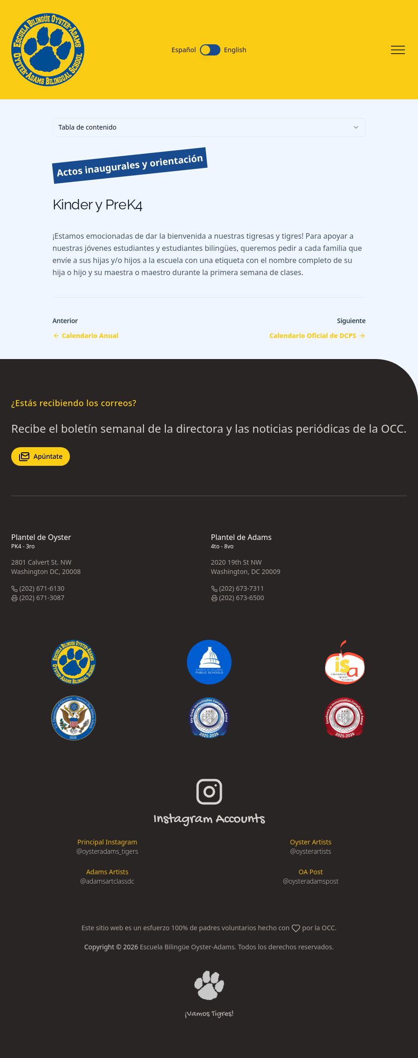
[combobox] (209, 127)
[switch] (210, 49)
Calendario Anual (90, 335)
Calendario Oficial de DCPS (312, 335)
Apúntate (40, 456)
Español (183, 50)
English (235, 50)
